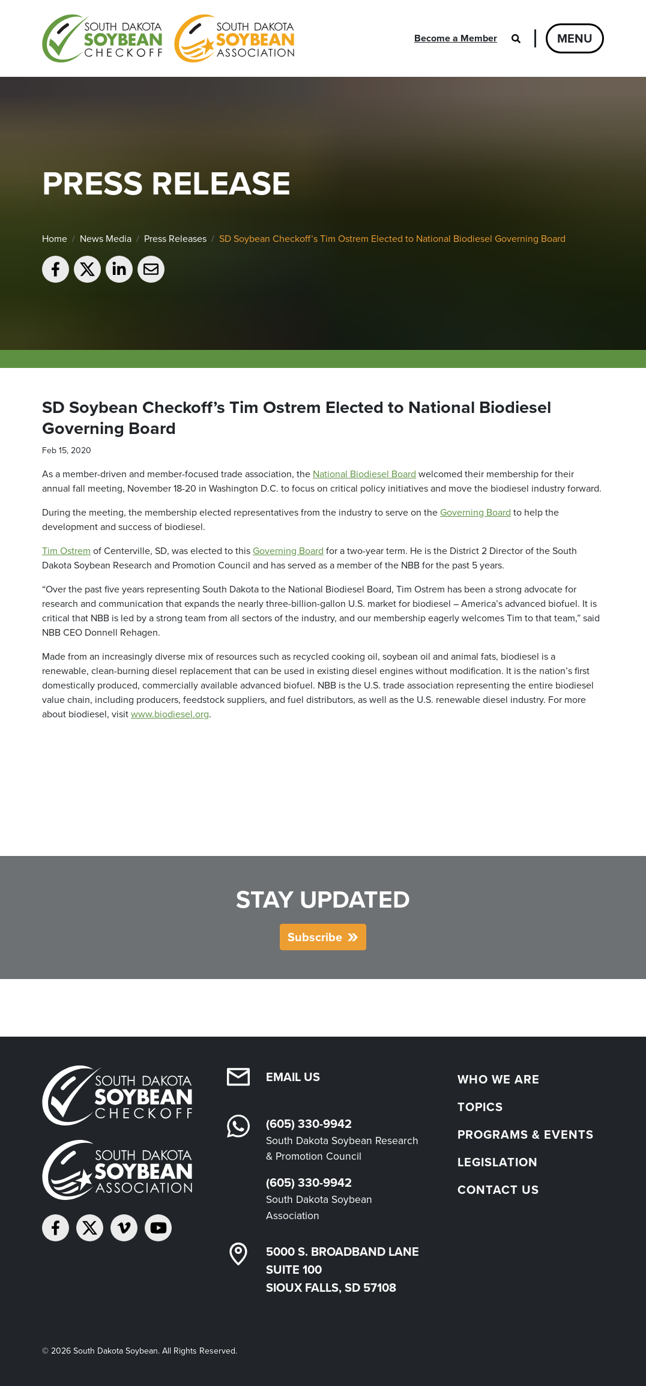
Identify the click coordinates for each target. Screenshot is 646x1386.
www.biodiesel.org (170, 714)
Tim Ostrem (66, 551)
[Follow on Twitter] (89, 1227)
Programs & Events (525, 1134)
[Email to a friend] (151, 269)
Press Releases (175, 239)
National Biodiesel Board (364, 474)
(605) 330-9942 (309, 1124)
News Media (105, 239)
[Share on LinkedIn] (119, 269)
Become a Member (455, 38)
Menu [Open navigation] (575, 38)
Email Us (293, 1077)
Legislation (497, 1162)
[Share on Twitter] (87, 269)
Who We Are (498, 1079)
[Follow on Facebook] (55, 1227)
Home (54, 239)
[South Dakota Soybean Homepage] (168, 38)
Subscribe (315, 937)
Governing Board (475, 512)
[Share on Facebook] (55, 269)
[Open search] (516, 38)
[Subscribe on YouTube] (158, 1227)
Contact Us (498, 1190)
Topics (480, 1107)
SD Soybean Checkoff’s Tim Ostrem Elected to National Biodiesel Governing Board (392, 239)
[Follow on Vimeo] (123, 1227)
